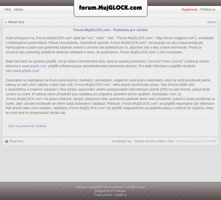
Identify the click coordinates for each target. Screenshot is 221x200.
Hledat (18, 9)
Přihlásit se (207, 9)
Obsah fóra (16, 22)
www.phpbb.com (34, 66)
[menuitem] (154, 141)
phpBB (96, 187)
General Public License (165, 61)
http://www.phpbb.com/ (22, 71)
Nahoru (212, 22)
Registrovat (189, 9)
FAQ (8, 9)
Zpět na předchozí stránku (27, 126)
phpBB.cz (121, 194)
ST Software (118, 190)
